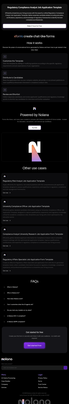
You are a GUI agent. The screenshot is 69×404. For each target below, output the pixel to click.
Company (4, 384)
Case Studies (5, 381)
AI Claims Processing (8, 378)
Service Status (43, 387)
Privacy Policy (42, 378)
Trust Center (42, 384)
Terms (40, 381)
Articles (4, 387)
